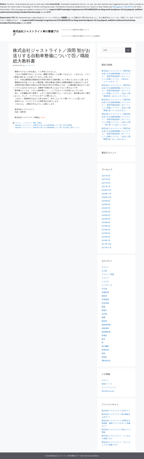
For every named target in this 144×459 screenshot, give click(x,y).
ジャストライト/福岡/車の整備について (75, 30)
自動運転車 (106, 332)
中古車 (104, 288)
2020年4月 (106, 219)
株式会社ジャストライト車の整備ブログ (36, 32)
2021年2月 (106, 183)
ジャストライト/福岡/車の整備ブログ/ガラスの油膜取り (81, 36)
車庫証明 (105, 350)
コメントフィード (109, 387)
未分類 (104, 314)
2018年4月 (106, 229)
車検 (103, 353)
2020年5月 (106, 215)
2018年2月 (106, 237)
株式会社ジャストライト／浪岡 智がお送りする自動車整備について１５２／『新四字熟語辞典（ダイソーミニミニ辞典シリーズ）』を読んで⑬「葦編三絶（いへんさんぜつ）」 (116, 105)
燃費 (103, 317)
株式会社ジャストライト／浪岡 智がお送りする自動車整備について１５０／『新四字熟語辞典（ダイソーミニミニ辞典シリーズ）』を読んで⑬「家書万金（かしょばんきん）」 (116, 133)
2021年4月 (106, 175)
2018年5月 (106, 226)
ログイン (105, 380)
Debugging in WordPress (123, 6)
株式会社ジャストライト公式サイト (116, 410)
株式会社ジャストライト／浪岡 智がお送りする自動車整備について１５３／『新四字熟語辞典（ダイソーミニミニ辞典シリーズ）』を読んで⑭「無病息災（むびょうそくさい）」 (116, 90)
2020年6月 (106, 211)
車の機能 (105, 346)
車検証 (104, 357)
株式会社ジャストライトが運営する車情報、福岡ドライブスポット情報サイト (116, 423)
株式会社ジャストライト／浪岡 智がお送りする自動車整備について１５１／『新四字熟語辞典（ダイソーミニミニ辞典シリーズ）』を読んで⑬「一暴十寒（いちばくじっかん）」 (116, 119)
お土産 (104, 270)
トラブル (105, 281)
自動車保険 (106, 324)
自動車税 (105, 328)
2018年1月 (106, 240)
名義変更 (105, 292)
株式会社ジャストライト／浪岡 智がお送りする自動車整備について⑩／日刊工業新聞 (43, 125)
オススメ (18, 123)
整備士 (40, 123)
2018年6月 (106, 222)
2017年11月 (106, 247)
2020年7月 (106, 208)
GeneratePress (93, 456)
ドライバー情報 (108, 274)
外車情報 (105, 299)
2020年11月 (106, 193)
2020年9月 (106, 201)
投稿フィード (107, 384)
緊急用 (104, 321)
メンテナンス (27, 123)
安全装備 (105, 303)
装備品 (104, 335)
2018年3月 (106, 233)
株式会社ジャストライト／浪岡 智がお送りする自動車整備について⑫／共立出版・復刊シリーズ (47, 127)
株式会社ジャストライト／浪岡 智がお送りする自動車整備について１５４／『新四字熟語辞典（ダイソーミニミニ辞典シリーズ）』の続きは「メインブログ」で (116, 76)
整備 (34, 123)
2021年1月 (106, 186)
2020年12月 (106, 190)
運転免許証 (106, 360)
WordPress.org (108, 391)
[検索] (128, 50)
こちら (42, 117)
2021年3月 (106, 179)
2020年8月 (106, 204)
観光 (103, 339)
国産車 (104, 296)
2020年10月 (106, 197)
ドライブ (105, 278)
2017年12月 (106, 244)
